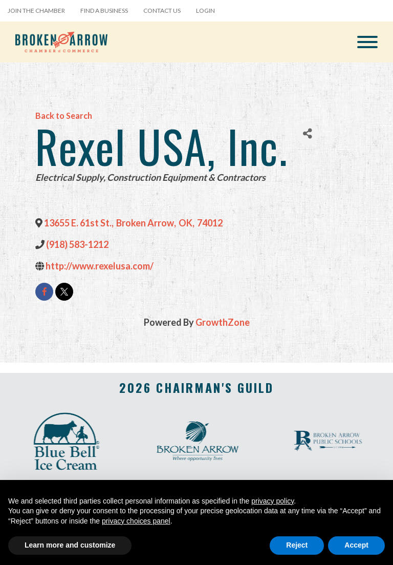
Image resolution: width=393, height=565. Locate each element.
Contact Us (162, 10)
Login (205, 10)
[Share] (307, 133)
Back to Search (63, 115)
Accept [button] (356, 545)
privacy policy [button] (272, 501)
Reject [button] (297, 545)
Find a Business (104, 10)
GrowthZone (222, 322)
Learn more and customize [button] (70, 545)
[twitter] (64, 292)
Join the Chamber (36, 10)
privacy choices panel (136, 521)
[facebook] (44, 292)
